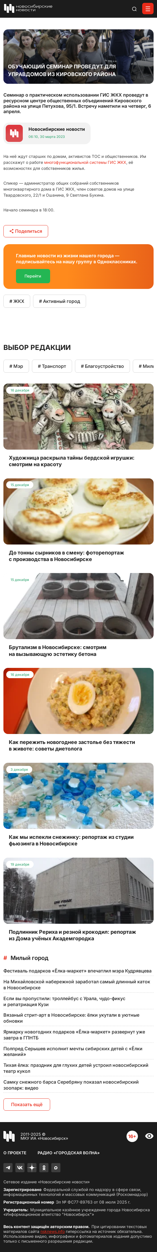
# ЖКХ (16, 301)
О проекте (14, 1152)
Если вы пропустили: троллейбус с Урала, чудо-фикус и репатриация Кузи (64, 1001)
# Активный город (59, 301)
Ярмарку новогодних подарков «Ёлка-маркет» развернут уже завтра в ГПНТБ (74, 1035)
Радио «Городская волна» (69, 1152)
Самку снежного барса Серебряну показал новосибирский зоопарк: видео (71, 1085)
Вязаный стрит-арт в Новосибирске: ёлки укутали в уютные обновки (71, 1018)
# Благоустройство (102, 366)
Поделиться (25, 231)
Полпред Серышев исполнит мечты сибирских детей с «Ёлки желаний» (72, 1051)
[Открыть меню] (148, 8)
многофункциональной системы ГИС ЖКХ (85, 162)
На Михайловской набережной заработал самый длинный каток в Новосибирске (76, 984)
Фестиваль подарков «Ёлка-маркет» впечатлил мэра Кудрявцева (77, 971)
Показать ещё (26, 1104)
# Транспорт (52, 366)
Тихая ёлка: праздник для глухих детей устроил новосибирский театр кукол (75, 1068)
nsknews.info (52, 1231)
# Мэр (16, 366)
